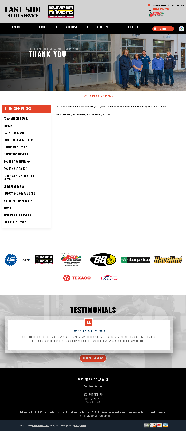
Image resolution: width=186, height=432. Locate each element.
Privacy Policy (80, 427)
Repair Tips (102, 27)
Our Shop (15, 27)
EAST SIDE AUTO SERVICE (98, 97)
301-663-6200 (161, 9)
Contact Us (132, 27)
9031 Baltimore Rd (52, 49)
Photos (43, 27)
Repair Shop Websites (40, 427)
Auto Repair (72, 27)
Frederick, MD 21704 (69, 49)
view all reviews (93, 360)
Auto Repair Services (93, 388)
